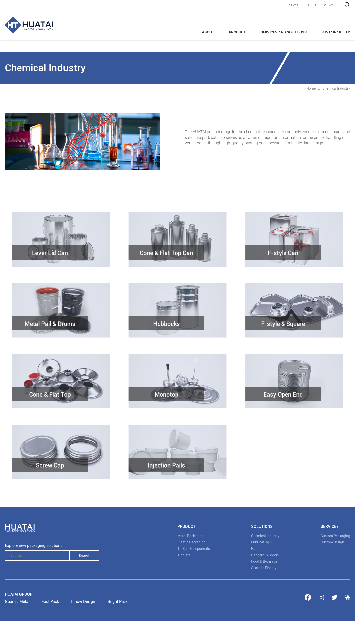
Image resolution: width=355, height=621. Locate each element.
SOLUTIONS (262, 526)
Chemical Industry (336, 88)
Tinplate (184, 555)
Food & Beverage (264, 561)
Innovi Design (83, 601)
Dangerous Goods (265, 555)
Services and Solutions (284, 32)
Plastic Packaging (192, 542)
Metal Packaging (191, 536)
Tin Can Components (194, 549)
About (208, 32)
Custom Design (332, 542)
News (293, 5)
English (309, 5)
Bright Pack (117, 601)
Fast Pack (50, 601)
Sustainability (335, 32)
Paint (255, 549)
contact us (330, 5)
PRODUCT (186, 526)
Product (237, 32)
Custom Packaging (335, 536)
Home (311, 88)
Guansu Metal (17, 601)
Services (330, 526)
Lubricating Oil (262, 542)
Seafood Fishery (263, 568)
